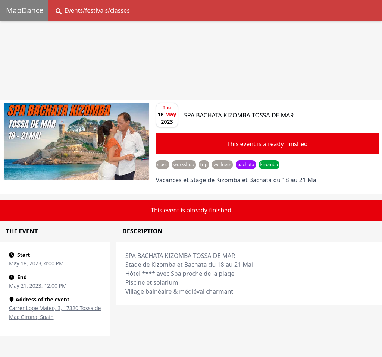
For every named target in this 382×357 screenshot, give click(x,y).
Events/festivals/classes (93, 10)
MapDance (25, 10)
